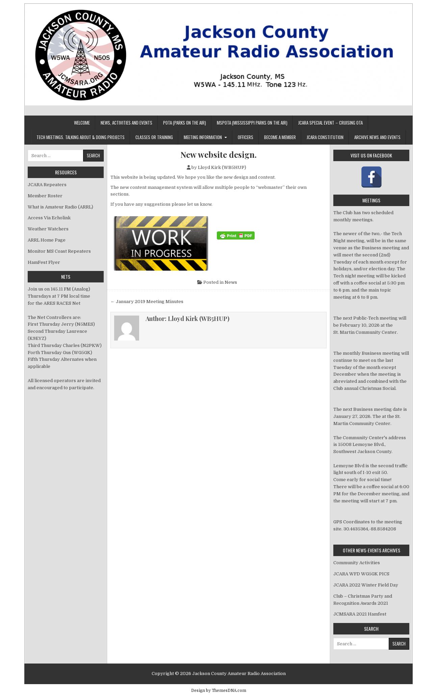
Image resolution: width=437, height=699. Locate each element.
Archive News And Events (377, 137)
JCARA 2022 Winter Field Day (365, 585)
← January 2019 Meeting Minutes (146, 301)
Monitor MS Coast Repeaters (59, 251)
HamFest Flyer (44, 262)
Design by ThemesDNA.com (218, 690)
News (231, 282)
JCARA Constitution (325, 137)
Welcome (82, 122)
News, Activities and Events (126, 122)
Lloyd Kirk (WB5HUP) (222, 167)
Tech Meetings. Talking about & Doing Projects (80, 137)
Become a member (280, 137)
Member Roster (45, 195)
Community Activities (356, 562)
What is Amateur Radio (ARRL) (60, 206)
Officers (245, 137)
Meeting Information (203, 137)
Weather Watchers (48, 228)
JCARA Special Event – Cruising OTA (330, 122)
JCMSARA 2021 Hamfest (359, 614)
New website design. (218, 154)
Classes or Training (154, 137)
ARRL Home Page (47, 240)
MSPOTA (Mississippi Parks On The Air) (252, 122)
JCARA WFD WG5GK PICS (361, 573)
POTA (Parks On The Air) (184, 122)
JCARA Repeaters (47, 184)
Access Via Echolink (49, 217)
